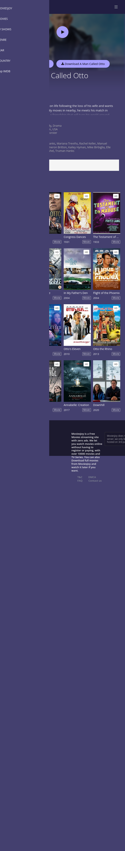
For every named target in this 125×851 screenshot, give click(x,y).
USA (55, 129)
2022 (44, 140)
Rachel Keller (87, 143)
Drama (57, 125)
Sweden (46, 129)
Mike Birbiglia (96, 147)
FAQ (80, 480)
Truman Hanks (64, 151)
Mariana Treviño (67, 143)
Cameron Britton (56, 147)
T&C (79, 477)
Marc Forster (49, 133)
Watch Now (41, 64)
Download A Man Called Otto (83, 64)
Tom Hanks (48, 143)
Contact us (95, 480)
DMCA (92, 477)
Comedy (46, 125)
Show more (13, 118)
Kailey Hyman (77, 147)
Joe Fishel (48, 151)
